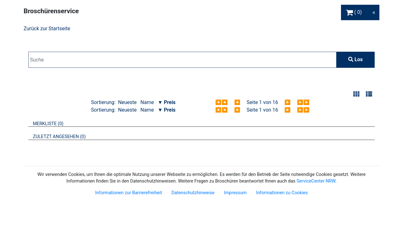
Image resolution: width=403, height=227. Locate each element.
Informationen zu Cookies (282, 192)
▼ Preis (167, 102)
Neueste (127, 102)
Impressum (235, 192)
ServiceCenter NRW (316, 181)
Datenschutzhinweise (192, 192)
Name (147, 102)
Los (355, 59)
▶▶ (303, 102)
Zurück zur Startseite (47, 29)
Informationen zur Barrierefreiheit (128, 192)
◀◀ (221, 102)
